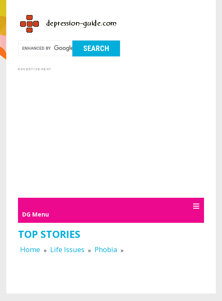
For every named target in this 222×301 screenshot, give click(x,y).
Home (30, 249)
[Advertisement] (120, 131)
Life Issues (67, 249)
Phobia (105, 249)
